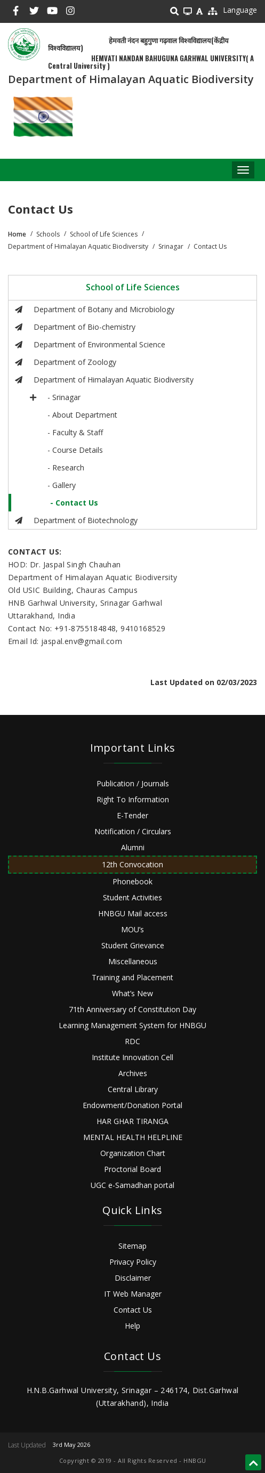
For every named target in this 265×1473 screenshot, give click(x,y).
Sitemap (132, 1246)
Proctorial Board (132, 1169)
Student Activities (132, 897)
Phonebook (132, 881)
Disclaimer (133, 1278)
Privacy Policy (132, 1262)
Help (132, 1326)
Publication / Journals (133, 783)
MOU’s (132, 929)
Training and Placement (132, 977)
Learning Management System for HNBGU (132, 1025)
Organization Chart (132, 1153)
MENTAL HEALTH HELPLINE (132, 1137)
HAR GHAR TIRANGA (132, 1121)
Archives (132, 1073)
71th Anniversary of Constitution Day (132, 1009)
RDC (132, 1041)
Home (17, 234)
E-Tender (132, 815)
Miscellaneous (132, 961)
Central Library (133, 1089)
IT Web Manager (133, 1294)
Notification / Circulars (132, 831)
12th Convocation (132, 864)
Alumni (132, 847)
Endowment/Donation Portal (132, 1105)
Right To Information (133, 799)
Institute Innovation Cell (132, 1057)
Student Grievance (132, 945)
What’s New (132, 993)
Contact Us (133, 1310)
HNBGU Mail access (132, 913)
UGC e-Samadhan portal (132, 1185)
